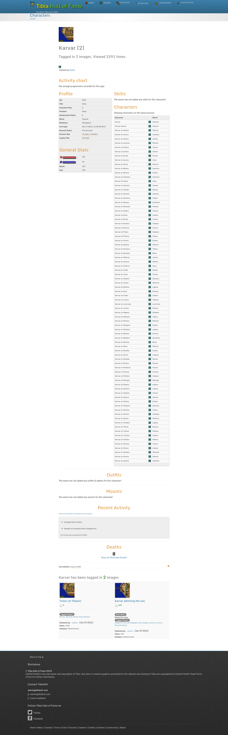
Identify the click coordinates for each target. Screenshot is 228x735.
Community (112, 727)
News (40, 727)
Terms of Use (60, 727)
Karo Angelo (143, 622)
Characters (40, 15)
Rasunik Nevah (72, 616)
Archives (101, 727)
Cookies (82, 727)
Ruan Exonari (84, 616)
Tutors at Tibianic (70, 601)
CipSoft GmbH (33, 674)
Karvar (33, 18)
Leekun (75, 622)
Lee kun (159, 622)
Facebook (35, 718)
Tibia (78, 674)
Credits (91, 727)
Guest (72, 70)
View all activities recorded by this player (75, 513)
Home (33, 727)
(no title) (85, 138)
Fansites (72, 727)
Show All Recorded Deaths (114, 557)
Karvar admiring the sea (130, 601)
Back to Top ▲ (36, 657)
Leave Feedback (38, 698)
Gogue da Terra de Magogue (126, 622)
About (123, 727)
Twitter (34, 712)
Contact (48, 727)
